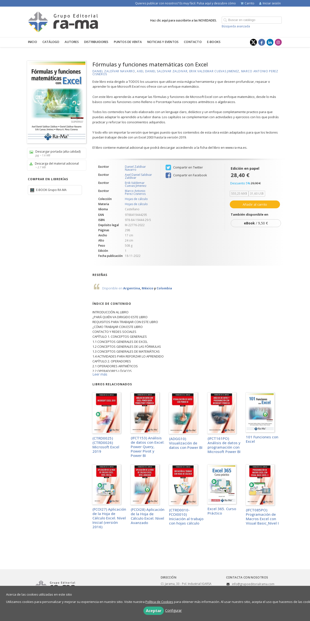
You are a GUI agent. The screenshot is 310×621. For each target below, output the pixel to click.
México (147, 288)
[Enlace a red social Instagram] (278, 42)
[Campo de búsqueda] (252, 20)
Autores (72, 42)
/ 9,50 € (256, 223)
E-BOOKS (213, 42)
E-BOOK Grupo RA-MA (51, 190)
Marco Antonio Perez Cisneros (135, 192)
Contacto (193, 42)
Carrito (247, 3)
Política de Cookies (159, 602)
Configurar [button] (173, 610)
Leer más (99, 374)
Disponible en (112, 288)
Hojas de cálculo (136, 199)
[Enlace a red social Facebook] (261, 42)
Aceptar (153, 610)
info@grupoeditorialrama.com (253, 584)
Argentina (131, 288)
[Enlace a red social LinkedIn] (270, 42)
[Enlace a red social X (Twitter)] (253, 42)
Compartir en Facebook (186, 175)
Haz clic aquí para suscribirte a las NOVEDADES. (183, 20)
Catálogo (51, 42)
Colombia (164, 288)
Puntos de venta (128, 42)
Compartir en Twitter (184, 167)
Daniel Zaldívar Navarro (113, 71)
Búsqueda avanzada (236, 26)
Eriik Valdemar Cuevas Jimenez (214, 71)
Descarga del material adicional (55, 165)
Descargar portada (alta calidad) (55, 153)
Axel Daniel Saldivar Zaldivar (162, 71)
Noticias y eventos (163, 42)
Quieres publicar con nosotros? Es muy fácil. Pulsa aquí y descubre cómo (185, 3)
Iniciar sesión (270, 3)
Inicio (32, 42)
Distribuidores (96, 42)
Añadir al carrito (255, 204)
